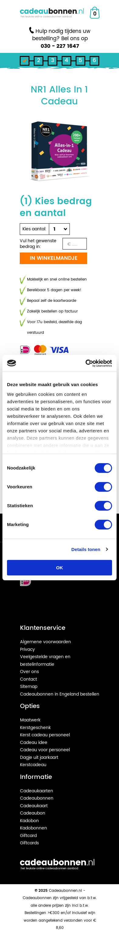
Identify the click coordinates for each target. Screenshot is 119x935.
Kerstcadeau (33, 764)
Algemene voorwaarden (45, 641)
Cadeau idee (33, 742)
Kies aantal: (34, 228)
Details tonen (85, 549)
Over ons (29, 671)
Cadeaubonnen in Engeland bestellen (59, 694)
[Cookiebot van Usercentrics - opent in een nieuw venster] (85, 363)
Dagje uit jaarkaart (39, 757)
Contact (28, 679)
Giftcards (29, 842)
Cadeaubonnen (36, 798)
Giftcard (28, 835)
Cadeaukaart (34, 805)
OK (59, 567)
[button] (58, 229)
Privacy (27, 649)
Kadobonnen (33, 828)
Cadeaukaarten (36, 790)
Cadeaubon (32, 813)
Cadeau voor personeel (45, 749)
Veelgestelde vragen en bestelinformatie (45, 660)
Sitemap (28, 686)
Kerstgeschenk (35, 727)
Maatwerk (30, 720)
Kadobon (29, 820)
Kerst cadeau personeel (45, 734)
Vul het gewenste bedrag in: (38, 243)
